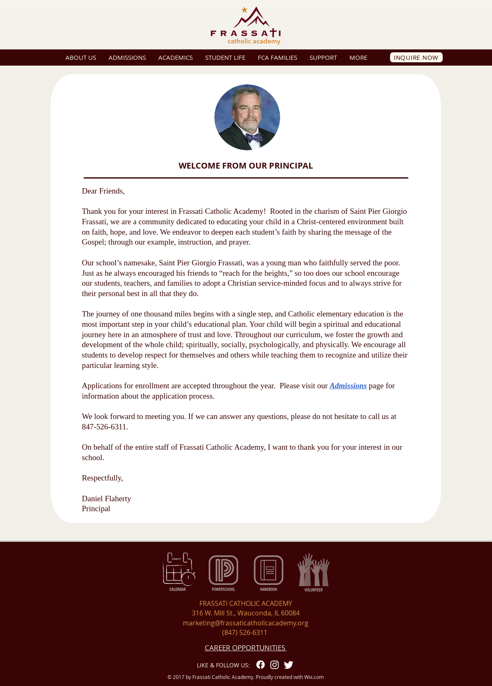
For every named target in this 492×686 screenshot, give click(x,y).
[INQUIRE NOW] (416, 57)
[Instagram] (274, 664)
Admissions (348, 385)
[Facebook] (260, 664)
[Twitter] (288, 664)
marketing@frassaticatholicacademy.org (245, 622)
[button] (80, 57)
